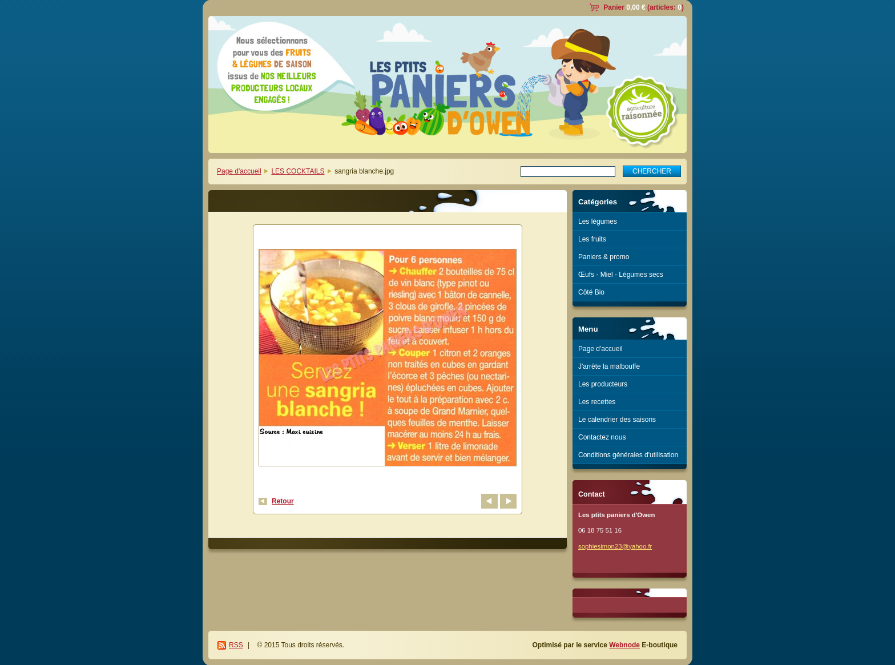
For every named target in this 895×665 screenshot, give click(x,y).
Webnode (624, 645)
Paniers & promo (603, 257)
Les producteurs (602, 384)
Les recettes (596, 402)
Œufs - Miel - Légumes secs (620, 275)
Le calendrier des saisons (617, 420)
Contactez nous (602, 437)
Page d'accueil (239, 171)
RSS (236, 645)
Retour (283, 501)
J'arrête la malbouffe (609, 366)
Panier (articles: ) (643, 7)
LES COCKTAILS (297, 171)
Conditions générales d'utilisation (628, 455)
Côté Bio (591, 292)
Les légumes (597, 221)
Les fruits (592, 239)
